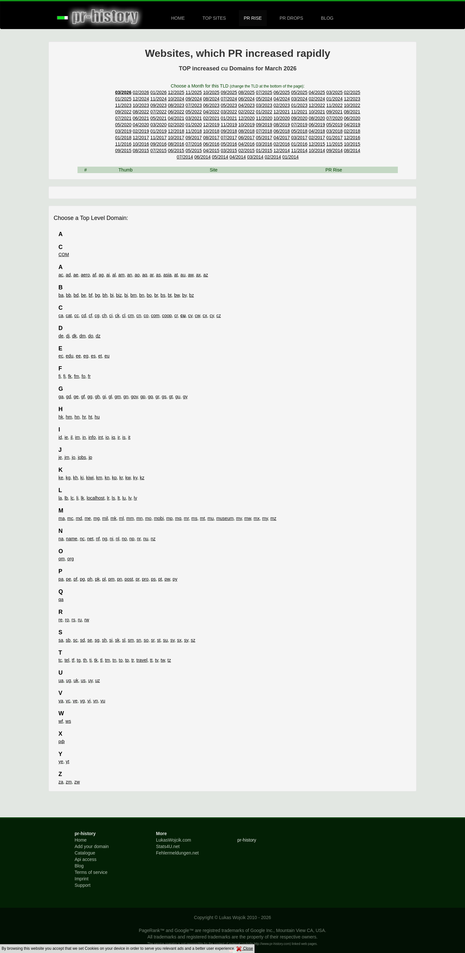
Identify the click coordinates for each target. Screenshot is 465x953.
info (92, 437)
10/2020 (282, 118)
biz (119, 295)
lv (129, 498)
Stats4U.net (168, 846)
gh (97, 396)
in (84, 437)
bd (76, 295)
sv (172, 640)
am (121, 274)
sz (193, 640)
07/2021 (123, 118)
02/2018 (352, 131)
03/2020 (158, 124)
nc (82, 538)
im (77, 437)
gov (134, 396)
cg (97, 315)
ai (108, 274)
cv (190, 315)
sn (138, 640)
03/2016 (264, 144)
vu (102, 700)
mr (186, 518)
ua (61, 680)
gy (185, 396)
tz (169, 660)
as (158, 274)
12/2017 (141, 137)
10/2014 (317, 150)
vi (89, 700)
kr (121, 477)
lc (72, 498)
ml (121, 518)
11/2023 (123, 105)
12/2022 (317, 105)
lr (108, 498)
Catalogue (85, 852)
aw (190, 274)
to (121, 660)
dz (98, 335)
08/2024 (211, 98)
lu (124, 498)
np (132, 538)
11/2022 (334, 105)
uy (90, 680)
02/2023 (282, 105)
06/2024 (246, 98)
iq (113, 437)
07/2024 (229, 98)
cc (76, 315)
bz (191, 295)
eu (106, 355)
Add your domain (92, 846)
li (77, 498)
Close (244, 948)
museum (225, 518)
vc (68, 700)
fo (84, 376)
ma (61, 518)
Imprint (81, 878)
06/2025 (282, 92)
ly (135, 498)
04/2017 (282, 137)
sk (117, 640)
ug (68, 680)
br (156, 295)
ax (198, 274)
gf (83, 396)
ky (135, 477)
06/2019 (317, 124)
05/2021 (158, 118)
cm (131, 315)
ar (152, 274)
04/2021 (176, 118)
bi (112, 295)
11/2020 (264, 118)
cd (83, 315)
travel (141, 660)
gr (157, 396)
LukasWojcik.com (173, 840)
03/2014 (255, 157)
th (85, 660)
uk (76, 680)
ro (67, 619)
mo (148, 518)
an (129, 274)
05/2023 (229, 105)
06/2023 (211, 105)
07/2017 (229, 137)
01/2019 (158, 131)
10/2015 (352, 144)
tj (90, 660)
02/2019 (141, 131)
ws (68, 721)
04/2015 (211, 150)
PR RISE (253, 18)
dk (74, 335)
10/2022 (352, 105)
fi (59, 376)
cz (218, 315)
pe (68, 579)
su (165, 640)
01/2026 (158, 92)
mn (139, 518)
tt (151, 660)
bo (149, 295)
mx (256, 518)
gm (118, 396)
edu (69, 355)
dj (67, 335)
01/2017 (334, 137)
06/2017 (246, 137)
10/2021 (317, 111)
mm (130, 518)
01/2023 (299, 105)
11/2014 (299, 150)
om (61, 558)
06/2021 (141, 118)
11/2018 (193, 131)
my (265, 518)
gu (178, 396)
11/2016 (123, 144)
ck (117, 315)
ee (78, 355)
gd (68, 396)
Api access (86, 859)
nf (98, 538)
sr (152, 640)
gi (104, 396)
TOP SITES (214, 18)
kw (127, 477)
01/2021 (229, 118)
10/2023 (141, 105)
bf (90, 295)
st (158, 640)
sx (179, 640)
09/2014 (334, 150)
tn (114, 660)
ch (104, 315)
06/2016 (211, 144)
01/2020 (193, 124)
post (129, 579)
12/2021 (282, 111)
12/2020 (246, 118)
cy (212, 315)
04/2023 (246, 105)
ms (194, 518)
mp (169, 518)
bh (105, 295)
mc (70, 518)
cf (90, 315)
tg (79, 660)
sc (75, 640)
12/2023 (352, 98)
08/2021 (352, 111)
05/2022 (193, 111)
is (124, 437)
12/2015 (317, 144)
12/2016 (352, 137)
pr (138, 579)
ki (82, 477)
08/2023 (176, 105)
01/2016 (299, 144)
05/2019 (334, 124)
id (60, 437)
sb (68, 640)
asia (167, 274)
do (90, 335)
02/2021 (211, 118)
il (71, 437)
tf (73, 660)
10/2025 (211, 92)
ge (76, 396)
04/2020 (141, 124)
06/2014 (202, 157)
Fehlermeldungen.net (177, 852)
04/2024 (282, 98)
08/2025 (246, 92)
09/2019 (264, 124)
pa (61, 579)
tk (96, 660)
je (60, 457)
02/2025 (352, 92)
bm (133, 295)
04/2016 (246, 144)
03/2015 (229, 150)
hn (77, 417)
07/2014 (185, 157)
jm (67, 457)
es (93, 355)
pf (76, 579)
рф (61, 741)
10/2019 (246, 124)
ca (60, 315)
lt (119, 498)
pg (82, 579)
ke (60, 477)
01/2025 (123, 98)
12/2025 (176, 92)
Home (81, 840)
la (60, 498)
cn (138, 315)
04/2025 (317, 92)
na (61, 538)
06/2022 (176, 111)
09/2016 (158, 144)
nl (117, 538)
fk (70, 376)
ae (75, 274)
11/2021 (299, 111)
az (205, 274)
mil (105, 518)
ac (60, 274)
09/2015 (123, 150)
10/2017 (176, 137)
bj (126, 295)
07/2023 (193, 105)
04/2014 (238, 157)
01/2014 (290, 157)
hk (60, 417)
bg (97, 295)
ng (104, 538)
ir (119, 437)
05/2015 (193, 150)
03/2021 (193, 118)
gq (150, 396)
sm (131, 640)
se (90, 640)
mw (247, 518)
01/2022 (264, 111)
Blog (79, 865)
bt (170, 295)
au (183, 274)
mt (202, 518)
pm (111, 579)
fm (76, 376)
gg (90, 396)
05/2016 (229, 144)
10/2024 (176, 98)
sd (82, 640)
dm (82, 335)
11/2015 (334, 144)
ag (101, 274)
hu (97, 417)
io (107, 437)
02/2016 (282, 144)
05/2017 (264, 137)
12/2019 (211, 124)
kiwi (90, 477)
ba (61, 295)
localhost (95, 498)
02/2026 (141, 92)
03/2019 (123, 131)
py (174, 579)
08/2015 (141, 150)
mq (178, 518)
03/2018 (334, 131)
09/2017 (193, 137)
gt (171, 396)
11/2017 (158, 137)
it (129, 437)
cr (176, 315)
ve (75, 700)
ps (153, 579)
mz (273, 518)
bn (141, 295)
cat (69, 315)
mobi (159, 518)
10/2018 (211, 131)
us (83, 680)
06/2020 (352, 118)
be (83, 295)
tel (67, 660)
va (60, 700)
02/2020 (176, 124)
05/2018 (299, 131)
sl (123, 640)
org (70, 558)
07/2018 (264, 131)
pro (145, 579)
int (100, 437)
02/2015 (246, 150)
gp (143, 396)
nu (145, 538)
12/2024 (141, 98)
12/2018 (176, 131)
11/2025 (193, 92)
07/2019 (299, 124)
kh (75, 477)
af (94, 274)
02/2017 (317, 137)
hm (69, 417)
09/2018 (229, 131)
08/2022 (141, 111)
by (184, 295)
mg (96, 518)
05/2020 (123, 124)
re (60, 619)
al (114, 274)
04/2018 (317, 131)
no (124, 538)
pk (97, 579)
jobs (82, 457)
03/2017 (299, 137)
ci (110, 315)
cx (204, 315)
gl (110, 396)
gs (164, 396)
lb (66, 498)
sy (186, 640)
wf (60, 721)
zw (77, 781)
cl (123, 315)
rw (86, 619)
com (155, 315)
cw (197, 315)
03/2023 (264, 105)
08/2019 (282, 124)
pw (167, 579)
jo (73, 457)
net (90, 538)
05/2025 (299, 92)
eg (85, 355)
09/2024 (193, 98)
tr (132, 660)
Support (82, 885)
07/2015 (158, 150)
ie (66, 437)
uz (97, 680)
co (146, 315)
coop (167, 315)
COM (63, 254)
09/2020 (299, 118)
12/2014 (282, 150)
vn (95, 700)
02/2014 (273, 157)
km (99, 477)
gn (126, 396)
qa (61, 599)
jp (90, 457)
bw (177, 295)
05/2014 (220, 157)
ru (80, 619)
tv (156, 660)
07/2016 (193, 144)
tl (101, 660)
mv (239, 518)
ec (60, 355)
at (176, 274)
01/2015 (264, 150)
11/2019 (229, 124)
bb (68, 295)
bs (162, 295)
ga (61, 396)
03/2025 (334, 92)
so (146, 640)
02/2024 (317, 98)
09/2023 (158, 105)
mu (210, 518)
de (61, 335)
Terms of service (91, 872)
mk (113, 518)
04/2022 (211, 111)
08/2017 (211, 137)
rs (73, 619)
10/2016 (141, 144)
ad (68, 274)
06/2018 (282, 131)
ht (90, 417)
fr (89, 376)
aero (85, 274)
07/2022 (158, 111)
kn (107, 477)
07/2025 (264, 92)
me (88, 518)
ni (111, 538)
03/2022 (229, 111)
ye (60, 761)
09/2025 (229, 92)
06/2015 (176, 150)
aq (144, 274)
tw (163, 660)
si (110, 640)
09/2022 (123, 111)
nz (153, 538)
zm (69, 781)
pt (160, 579)
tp (127, 660)
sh (104, 640)
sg (97, 640)
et (100, 355)
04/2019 (352, 124)
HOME (178, 18)
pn (119, 579)
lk (82, 498)
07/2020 (334, 118)
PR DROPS (291, 18)
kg (68, 477)
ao (137, 274)
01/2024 (334, 98)
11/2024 (158, 98)
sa (60, 640)
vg (82, 700)
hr (84, 417)
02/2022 (246, 111)
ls (113, 498)
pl (104, 579)
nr (139, 538)
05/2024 (264, 98)
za (60, 781)
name (71, 538)
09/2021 (334, 111)
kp (114, 477)
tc (60, 660)
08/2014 (352, 150)
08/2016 (176, 144)
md (79, 518)
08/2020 (317, 118)
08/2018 (246, 131)
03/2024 (299, 98)
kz (142, 477)
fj (64, 376)
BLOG (327, 18)
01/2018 (123, 137)
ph (90, 579)
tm (107, 660)
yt (67, 761)
